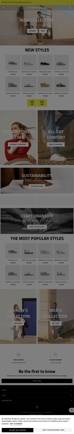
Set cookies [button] (16, 423)
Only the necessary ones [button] (53, 430)
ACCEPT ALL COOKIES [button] (17, 430)
